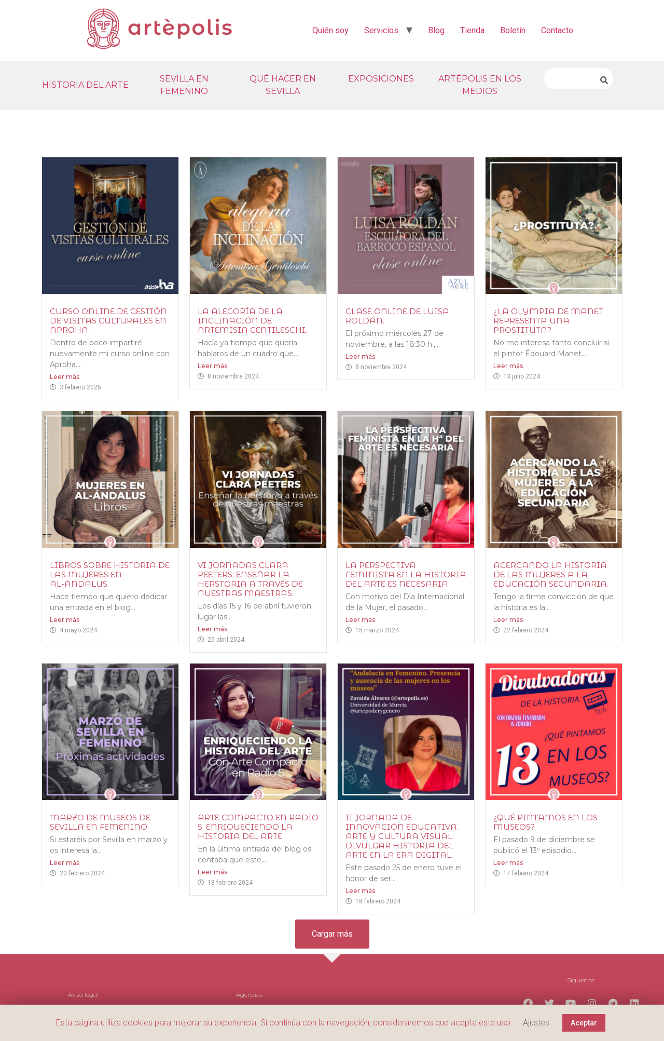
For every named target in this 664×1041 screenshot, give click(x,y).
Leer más (64, 377)
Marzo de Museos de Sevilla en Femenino (100, 822)
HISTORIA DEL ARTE (85, 85)
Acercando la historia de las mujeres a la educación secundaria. (550, 574)
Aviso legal (83, 994)
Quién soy (330, 30)
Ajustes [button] (536, 1023)
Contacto (557, 30)
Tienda (472, 30)
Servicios (381, 30)
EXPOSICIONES (381, 79)
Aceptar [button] (584, 1023)
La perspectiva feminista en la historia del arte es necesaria (405, 574)
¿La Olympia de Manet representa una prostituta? (548, 320)
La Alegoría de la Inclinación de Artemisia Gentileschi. (252, 320)
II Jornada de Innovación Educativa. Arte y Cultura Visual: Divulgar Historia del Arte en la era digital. (402, 836)
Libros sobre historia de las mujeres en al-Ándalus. (110, 574)
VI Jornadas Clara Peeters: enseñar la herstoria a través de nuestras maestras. (250, 579)
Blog (436, 30)
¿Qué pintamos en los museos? (545, 822)
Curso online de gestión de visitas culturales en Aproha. (108, 320)
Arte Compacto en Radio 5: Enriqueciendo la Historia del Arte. (258, 827)
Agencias (249, 994)
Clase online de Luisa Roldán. (397, 316)
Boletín (512, 30)
